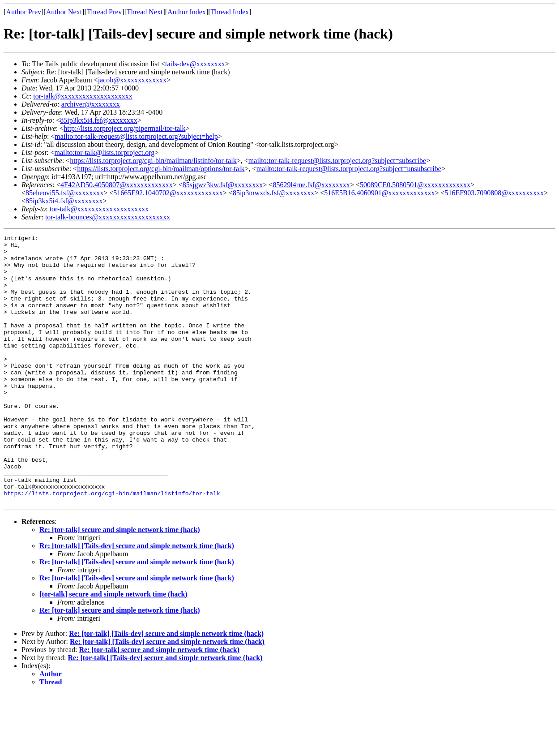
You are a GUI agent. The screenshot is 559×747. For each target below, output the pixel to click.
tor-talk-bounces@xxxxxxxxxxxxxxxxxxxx (107, 217)
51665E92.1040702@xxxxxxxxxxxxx (168, 193)
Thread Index (230, 12)
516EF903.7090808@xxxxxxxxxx (493, 193)
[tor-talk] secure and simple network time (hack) (113, 648)
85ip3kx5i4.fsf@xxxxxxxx (98, 120)
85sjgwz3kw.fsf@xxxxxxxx (223, 185)
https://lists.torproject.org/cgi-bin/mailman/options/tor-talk (160, 168)
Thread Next (144, 12)
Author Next (64, 12)
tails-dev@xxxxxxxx (195, 64)
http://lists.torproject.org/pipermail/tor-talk (124, 128)
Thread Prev (104, 12)
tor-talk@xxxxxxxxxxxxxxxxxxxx (82, 96)
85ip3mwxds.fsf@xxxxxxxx (273, 193)
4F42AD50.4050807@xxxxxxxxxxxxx (116, 185)
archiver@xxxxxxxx (90, 104)
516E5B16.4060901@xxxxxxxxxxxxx (379, 193)
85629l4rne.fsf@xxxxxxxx (311, 185)
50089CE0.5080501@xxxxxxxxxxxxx (415, 185)
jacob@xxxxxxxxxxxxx (132, 80)
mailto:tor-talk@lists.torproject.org (104, 152)
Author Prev (23, 12)
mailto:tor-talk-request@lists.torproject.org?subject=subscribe (337, 160)
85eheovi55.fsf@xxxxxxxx (64, 193)
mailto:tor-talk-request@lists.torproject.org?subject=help (136, 136)
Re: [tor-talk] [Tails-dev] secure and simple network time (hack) (136, 599)
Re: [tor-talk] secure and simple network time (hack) (119, 583)
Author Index (186, 12)
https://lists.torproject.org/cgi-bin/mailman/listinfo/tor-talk (153, 160)
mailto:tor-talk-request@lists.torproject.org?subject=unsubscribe (348, 168)
